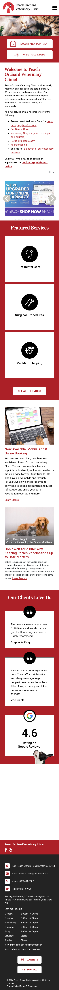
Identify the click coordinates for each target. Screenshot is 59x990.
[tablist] (29, 219)
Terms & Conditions (28, 986)
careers (29, 959)
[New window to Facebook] (6, 850)
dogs (50, 121)
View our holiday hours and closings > (22, 949)
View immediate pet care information (23, 945)
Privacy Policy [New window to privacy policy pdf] (13, 986)
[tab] (15, 219)
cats (13, 125)
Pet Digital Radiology (23, 140)
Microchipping (19, 144)
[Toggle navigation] (54, 7)
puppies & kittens (26, 125)
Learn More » (12, 499)
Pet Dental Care (20, 129)
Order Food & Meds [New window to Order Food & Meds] (29, 54)
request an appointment (29, 44)
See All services (29, 391)
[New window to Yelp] (11, 850)
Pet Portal (29, 969)
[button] (50, 172)
